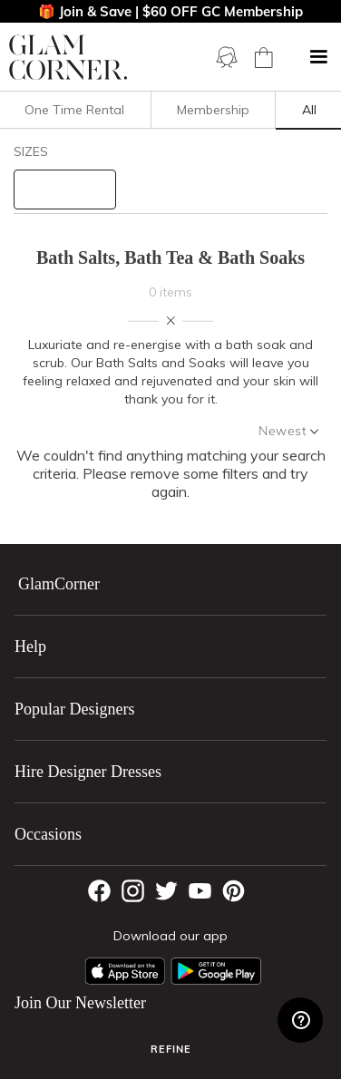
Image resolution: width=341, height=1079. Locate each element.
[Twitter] (166, 891)
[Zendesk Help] (300, 1020)
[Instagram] (133, 891)
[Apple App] (125, 971)
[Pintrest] (233, 891)
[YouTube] (200, 891)
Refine (171, 1049)
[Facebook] (99, 891)
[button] (318, 57)
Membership (213, 110)
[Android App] (215, 971)
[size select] (65, 189)
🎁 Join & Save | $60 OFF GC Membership (170, 11)
